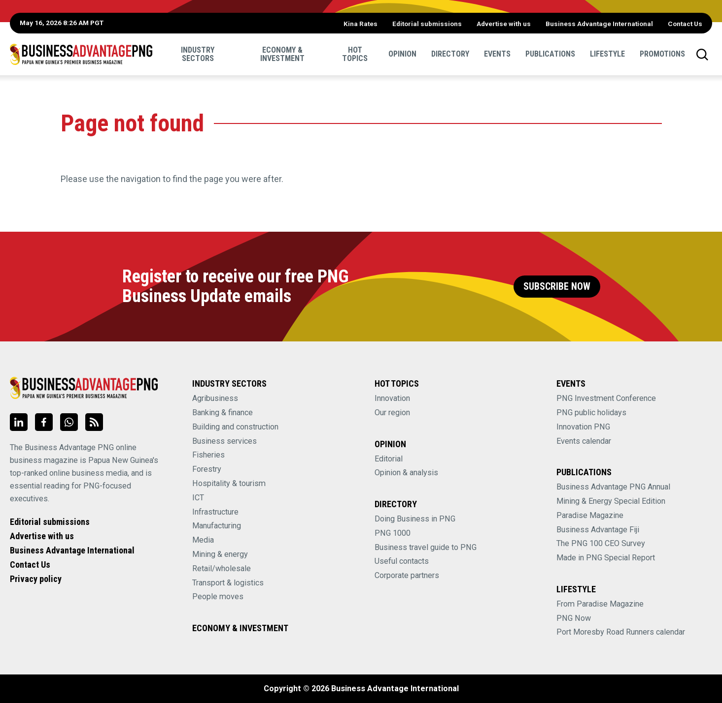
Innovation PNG (583, 426)
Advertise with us (504, 24)
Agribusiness (215, 398)
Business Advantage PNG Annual (613, 486)
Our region (392, 412)
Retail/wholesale (221, 568)
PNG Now (573, 618)
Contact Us (685, 24)
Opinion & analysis (406, 472)
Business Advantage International (599, 24)
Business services (224, 441)
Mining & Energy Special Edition (610, 501)
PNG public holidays (591, 412)
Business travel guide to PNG (426, 547)
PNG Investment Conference (606, 398)
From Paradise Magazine (600, 604)
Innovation (392, 398)
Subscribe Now (556, 286)
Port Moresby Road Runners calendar (620, 632)
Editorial (389, 458)
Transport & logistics (228, 582)
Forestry (206, 469)
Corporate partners (407, 575)
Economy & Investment (282, 53)
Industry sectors (197, 53)
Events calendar (583, 441)
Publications (550, 54)
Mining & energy (220, 554)
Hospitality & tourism (229, 483)
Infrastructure (215, 512)
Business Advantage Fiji (597, 529)
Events (497, 54)
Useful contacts (402, 561)
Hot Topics (355, 53)
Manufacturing (216, 525)
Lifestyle (607, 54)
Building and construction (235, 426)
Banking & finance (222, 412)
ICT (198, 497)
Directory (450, 54)
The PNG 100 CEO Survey (600, 543)
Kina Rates (361, 24)
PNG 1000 (393, 533)
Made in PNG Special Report (605, 557)
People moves (217, 596)
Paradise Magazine (589, 515)
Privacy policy (36, 579)
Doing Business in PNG (415, 518)
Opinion (402, 54)
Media (203, 540)
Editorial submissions (427, 24)
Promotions (662, 54)
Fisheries (208, 454)
